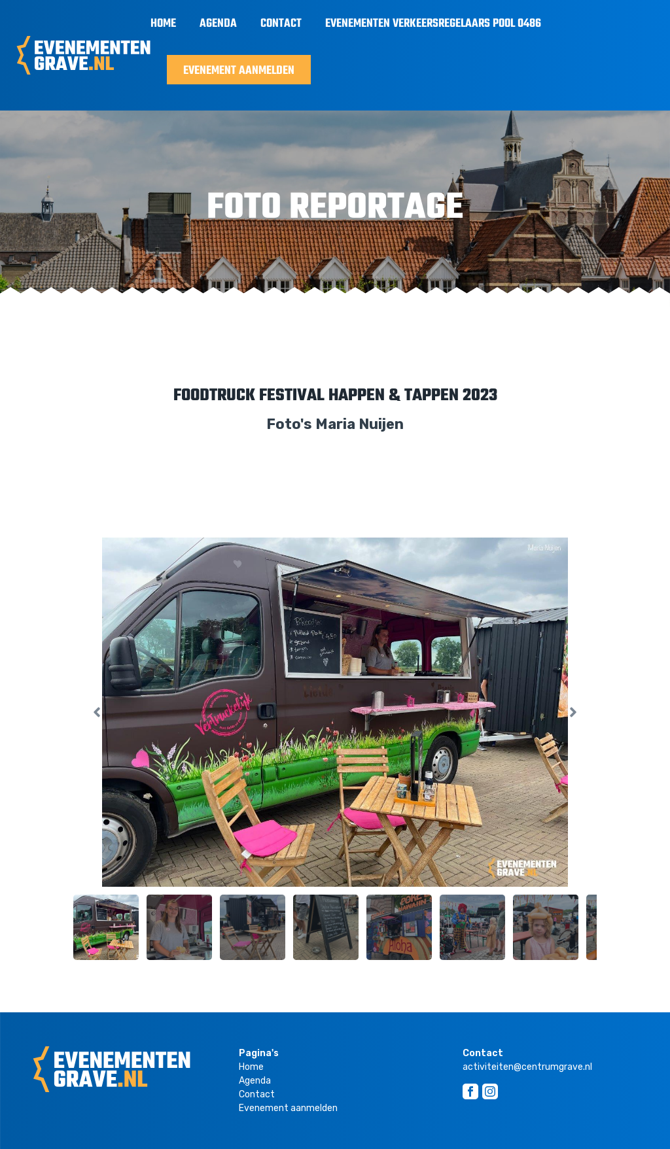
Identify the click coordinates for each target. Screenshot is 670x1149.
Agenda (218, 23)
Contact (281, 23)
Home (163, 23)
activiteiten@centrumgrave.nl (527, 1066)
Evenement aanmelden (238, 70)
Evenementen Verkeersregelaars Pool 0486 (433, 23)
